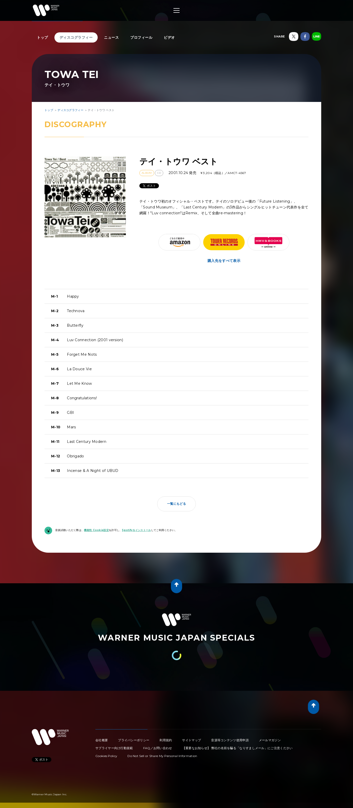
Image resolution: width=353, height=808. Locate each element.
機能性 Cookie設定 (96, 530)
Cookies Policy (106, 756)
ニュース (111, 37)
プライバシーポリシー (133, 740)
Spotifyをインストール (136, 530)
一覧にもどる (176, 504)
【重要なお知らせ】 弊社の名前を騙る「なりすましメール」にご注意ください (237, 748)
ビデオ (169, 37)
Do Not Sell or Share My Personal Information (162, 756)
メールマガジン (270, 740)
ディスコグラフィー (76, 37)
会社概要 (101, 740)
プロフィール (141, 37)
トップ (42, 37)
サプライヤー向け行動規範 (114, 748)
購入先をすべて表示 (224, 260)
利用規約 (165, 740)
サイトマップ (191, 740)
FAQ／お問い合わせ (157, 748)
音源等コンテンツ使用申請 (230, 740)
